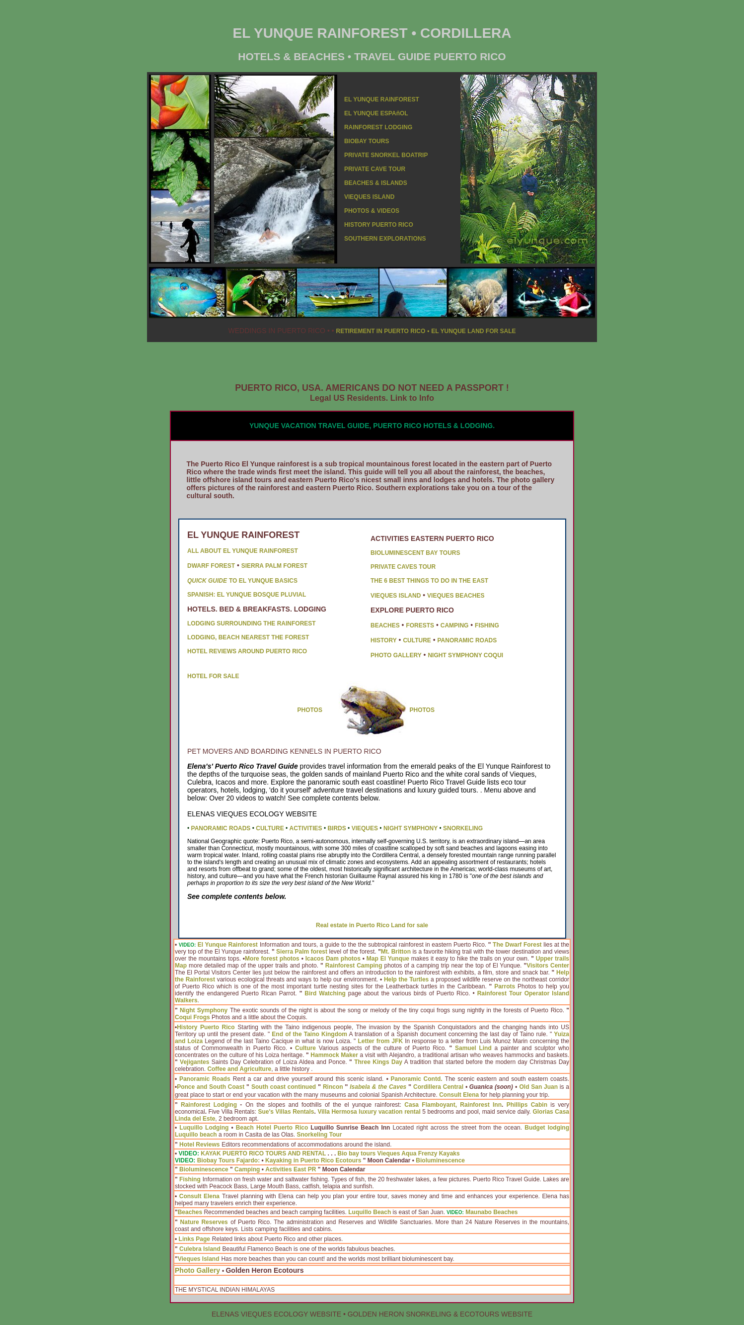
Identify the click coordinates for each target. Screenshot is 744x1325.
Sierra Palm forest (301, 951)
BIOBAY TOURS (366, 141)
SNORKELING (463, 828)
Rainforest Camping (353, 965)
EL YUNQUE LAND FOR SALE (473, 331)
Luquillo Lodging (203, 1127)
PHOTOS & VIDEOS (371, 210)
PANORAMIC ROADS (467, 640)
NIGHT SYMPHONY (410, 828)
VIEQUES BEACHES (455, 595)
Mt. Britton (396, 951)
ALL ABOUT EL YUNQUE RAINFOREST (242, 550)
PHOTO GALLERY (396, 655)
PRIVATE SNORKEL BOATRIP (386, 155)
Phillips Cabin (527, 1104)
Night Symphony (203, 1010)
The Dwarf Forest (517, 944)
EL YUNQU (359, 99)
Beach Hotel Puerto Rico (272, 1127)
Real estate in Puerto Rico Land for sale (372, 925)
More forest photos (272, 958)
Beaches (190, 1212)
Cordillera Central (438, 1086)
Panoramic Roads (204, 1078)
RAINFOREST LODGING (378, 127)
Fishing (190, 1179)
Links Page (194, 1239)
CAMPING (455, 625)
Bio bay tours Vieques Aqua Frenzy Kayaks (399, 1153)
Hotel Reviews (199, 1144)
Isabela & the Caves (378, 1086)
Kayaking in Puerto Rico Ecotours (313, 1160)
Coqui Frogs (192, 1017)
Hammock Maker (334, 1055)
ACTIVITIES (306, 828)
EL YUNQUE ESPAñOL (376, 113)
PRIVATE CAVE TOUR (374, 169)
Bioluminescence (440, 1160)
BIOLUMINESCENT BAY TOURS (415, 552)
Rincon (333, 1086)
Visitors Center (547, 965)
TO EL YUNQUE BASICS (263, 580)
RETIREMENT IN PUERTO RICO (380, 331)
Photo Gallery (197, 1270)
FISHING (487, 625)
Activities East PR (290, 1169)
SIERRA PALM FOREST (274, 565)
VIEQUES (365, 828)
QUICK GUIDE (207, 580)
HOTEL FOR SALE (213, 676)
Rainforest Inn (481, 1104)
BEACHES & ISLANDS (375, 182)
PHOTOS (310, 710)
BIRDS (336, 828)
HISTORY (384, 640)
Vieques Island (199, 1258)
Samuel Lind (473, 1048)
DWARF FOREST (211, 565)
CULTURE (417, 640)
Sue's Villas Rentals (286, 1111)
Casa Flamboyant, (430, 1104)
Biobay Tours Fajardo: (228, 1160)
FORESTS (420, 625)
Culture (305, 1048)
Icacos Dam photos (333, 958)
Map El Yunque (388, 958)
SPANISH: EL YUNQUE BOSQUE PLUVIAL (246, 594)
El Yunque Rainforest (228, 944)
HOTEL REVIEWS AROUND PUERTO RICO (247, 651)
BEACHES (385, 625)
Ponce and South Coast (210, 1086)
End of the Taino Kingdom (309, 1034)
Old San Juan (539, 1086)
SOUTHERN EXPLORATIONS (385, 238)
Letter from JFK (380, 1041)
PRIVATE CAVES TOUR (403, 566)
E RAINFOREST (397, 99)
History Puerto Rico (205, 1027)
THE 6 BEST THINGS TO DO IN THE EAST (429, 580)
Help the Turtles (406, 979)
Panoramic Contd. (417, 1078)
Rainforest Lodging (209, 1104)
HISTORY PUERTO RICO (378, 224)
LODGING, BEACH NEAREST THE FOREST (248, 637)
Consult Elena (199, 1196)
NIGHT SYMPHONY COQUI (465, 655)
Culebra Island (200, 1248)
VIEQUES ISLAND (369, 196)
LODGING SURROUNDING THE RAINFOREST (251, 623)
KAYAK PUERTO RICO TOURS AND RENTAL (263, 1153)
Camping (247, 1169)
